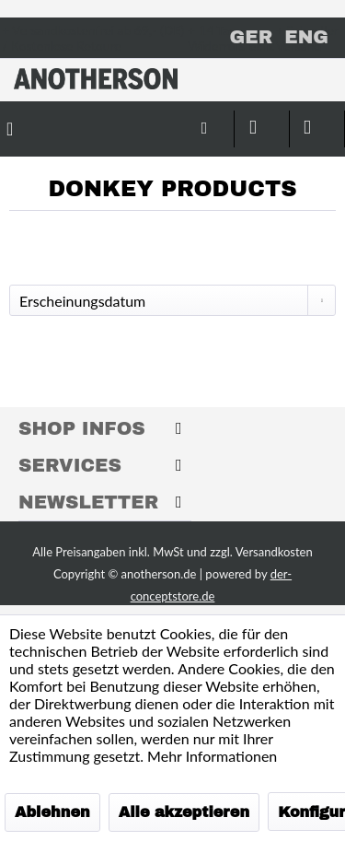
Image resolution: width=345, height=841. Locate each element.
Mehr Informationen (212, 756)
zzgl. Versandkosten (261, 551)
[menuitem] (151, 120)
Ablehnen (52, 812)
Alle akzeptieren (184, 812)
